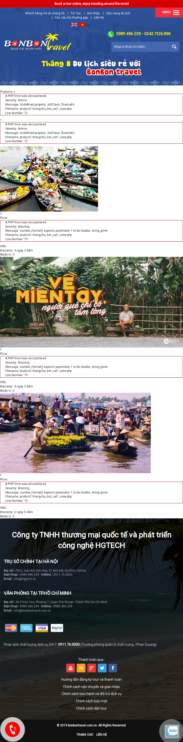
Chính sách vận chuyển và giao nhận (91, 687)
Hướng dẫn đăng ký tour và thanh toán (91, 679)
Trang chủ (84, 734)
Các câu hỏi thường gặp (71, 17)
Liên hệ (99, 17)
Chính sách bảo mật (91, 701)
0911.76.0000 (69, 644)
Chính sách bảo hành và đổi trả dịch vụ (92, 694)
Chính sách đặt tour (91, 708)
